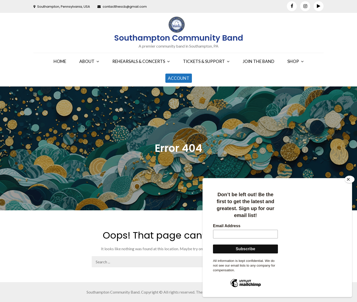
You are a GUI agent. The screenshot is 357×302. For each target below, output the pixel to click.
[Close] (350, 179)
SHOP (293, 61)
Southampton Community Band (178, 37)
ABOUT (86, 61)
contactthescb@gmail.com (122, 6)
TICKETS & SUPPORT (204, 61)
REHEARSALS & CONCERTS (138, 61)
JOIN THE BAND (258, 61)
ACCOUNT (178, 78)
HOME (60, 61)
